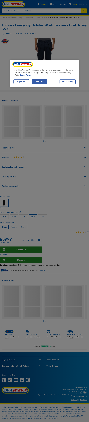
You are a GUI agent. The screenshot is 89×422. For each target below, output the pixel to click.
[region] (44, 73)
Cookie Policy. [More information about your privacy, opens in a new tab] (25, 75)
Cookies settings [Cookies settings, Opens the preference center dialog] (67, 81)
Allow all (39, 81)
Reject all (21, 81)
